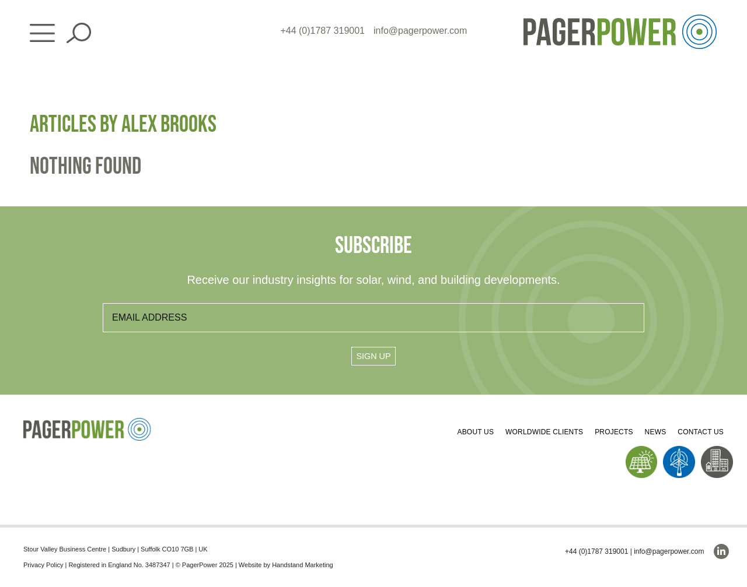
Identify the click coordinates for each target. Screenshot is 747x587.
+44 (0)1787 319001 (322, 31)
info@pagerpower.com (420, 31)
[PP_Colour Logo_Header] (620, 19)
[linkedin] (721, 551)
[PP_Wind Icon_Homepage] (679, 450)
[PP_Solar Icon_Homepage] (642, 450)
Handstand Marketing (302, 564)
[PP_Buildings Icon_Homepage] (717, 450)
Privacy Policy (43, 564)
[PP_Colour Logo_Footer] (87, 422)
